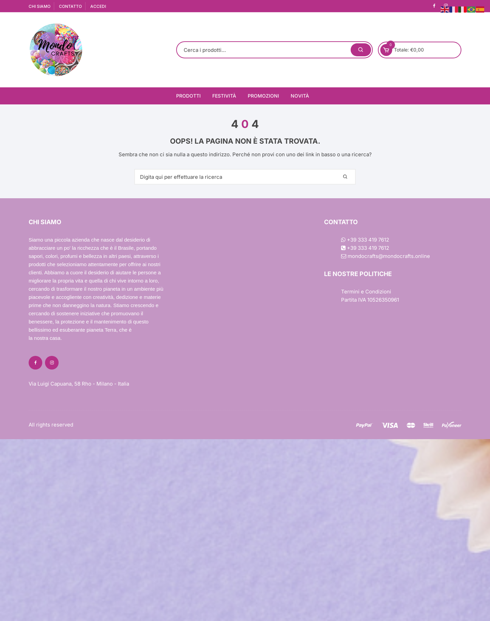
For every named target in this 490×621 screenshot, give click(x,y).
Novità (300, 96)
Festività (224, 96)
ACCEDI (98, 6)
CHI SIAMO (39, 6)
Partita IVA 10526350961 (370, 300)
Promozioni (263, 96)
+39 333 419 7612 (365, 239)
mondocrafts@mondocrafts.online (385, 256)
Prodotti (188, 96)
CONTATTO (70, 6)
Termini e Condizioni (366, 291)
